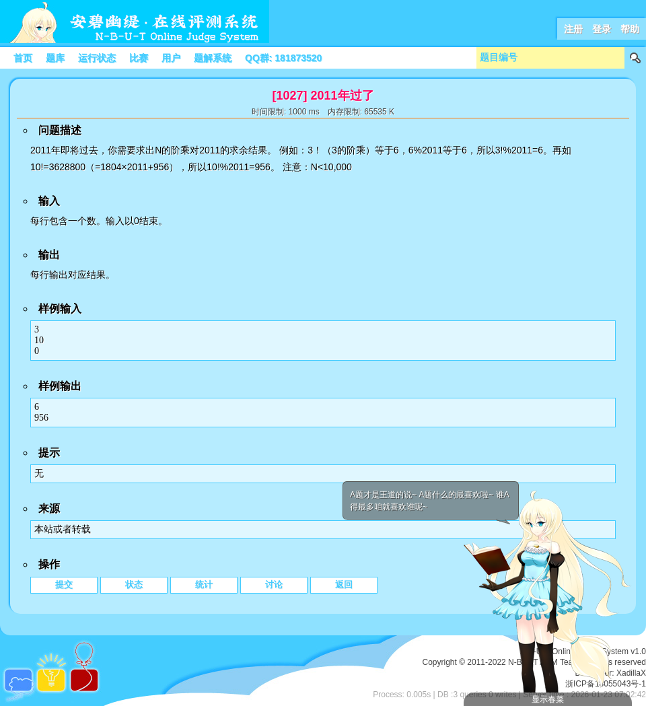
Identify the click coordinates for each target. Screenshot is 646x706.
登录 (601, 29)
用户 (171, 57)
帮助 (629, 29)
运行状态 (97, 57)
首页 (22, 57)
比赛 (138, 57)
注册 (573, 29)
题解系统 (212, 57)
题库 (55, 57)
